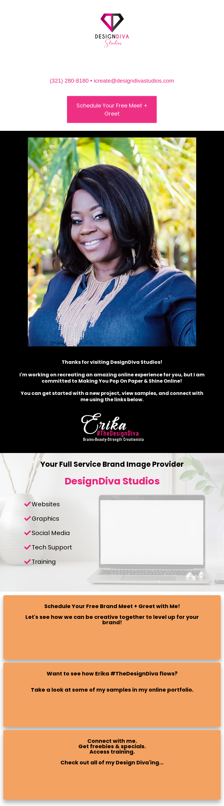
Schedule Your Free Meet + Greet (112, 111)
